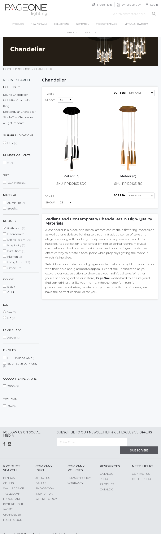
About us (42, 470)
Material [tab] (10, 195)
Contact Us (141, 466)
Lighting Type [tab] (13, 87)
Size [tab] (6, 175)
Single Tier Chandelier (18, 117)
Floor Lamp (12, 491)
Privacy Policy (79, 470)
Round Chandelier (15, 94)
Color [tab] (8, 279)
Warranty (75, 475)
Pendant (10, 470)
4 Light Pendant (14, 123)
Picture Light (13, 496)
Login (154, 4)
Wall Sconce (13, 480)
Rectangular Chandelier (19, 111)
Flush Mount (13, 512)
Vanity (8, 501)
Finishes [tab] (9, 350)
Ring (6, 106)
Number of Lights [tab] (17, 155)
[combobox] (134, 14)
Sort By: (120, 92)
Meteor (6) (71, 176)
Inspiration (44, 485)
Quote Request (144, 471)
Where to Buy (131, 4)
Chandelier (12, 506)
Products (23, 69)
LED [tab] (6, 304)
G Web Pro (150, 527)
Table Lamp (11, 485)
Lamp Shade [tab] (12, 330)
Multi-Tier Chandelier (17, 100)
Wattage (10, 398)
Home (7, 69)
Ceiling (8, 475)
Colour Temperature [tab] (19, 378)
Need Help (104, 4)
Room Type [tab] (11, 220)
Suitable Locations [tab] (18, 135)
